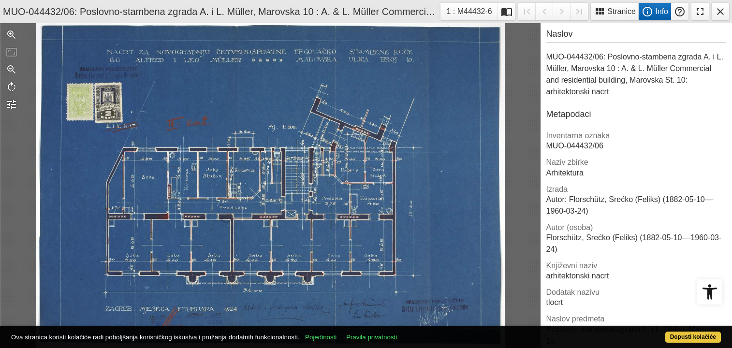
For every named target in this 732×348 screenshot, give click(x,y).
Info (655, 11)
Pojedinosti (357, 331)
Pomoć (680, 11)
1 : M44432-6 (472, 10)
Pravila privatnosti (408, 331)
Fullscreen (700, 11)
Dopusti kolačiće (653, 331)
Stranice (615, 11)
